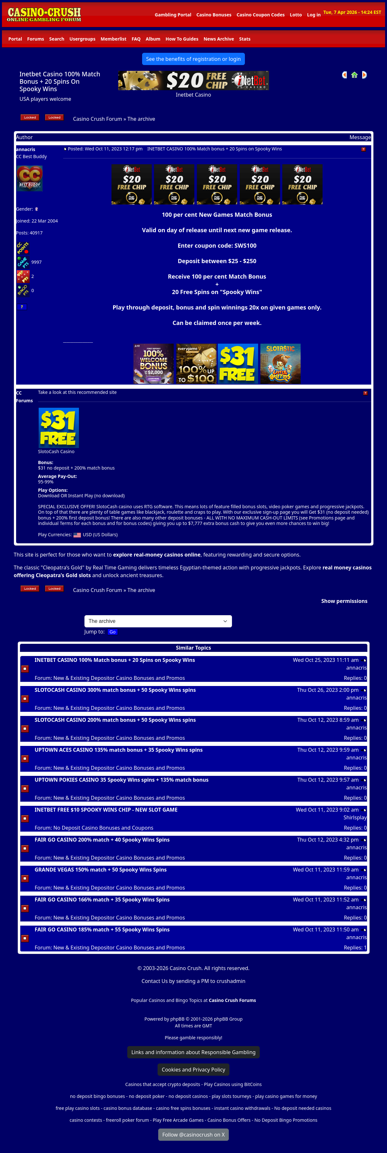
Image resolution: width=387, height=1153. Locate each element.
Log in (314, 15)
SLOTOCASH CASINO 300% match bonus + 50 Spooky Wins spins (115, 689)
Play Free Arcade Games (178, 1120)
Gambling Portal (173, 15)
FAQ (135, 39)
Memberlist (113, 39)
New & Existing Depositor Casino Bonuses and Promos (119, 677)
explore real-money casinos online (156, 554)
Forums (35, 39)
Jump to (93, 631)
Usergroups (83, 39)
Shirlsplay (355, 817)
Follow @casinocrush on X (193, 1134)
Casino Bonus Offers (229, 1120)
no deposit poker (147, 1096)
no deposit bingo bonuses (97, 1096)
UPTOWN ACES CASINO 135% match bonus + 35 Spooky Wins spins (119, 749)
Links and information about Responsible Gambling (193, 1052)
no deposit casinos (188, 1096)
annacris (25, 149)
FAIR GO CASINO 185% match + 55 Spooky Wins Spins (102, 929)
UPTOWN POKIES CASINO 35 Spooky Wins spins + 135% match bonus (122, 779)
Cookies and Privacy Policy (193, 1069)
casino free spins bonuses (183, 1108)
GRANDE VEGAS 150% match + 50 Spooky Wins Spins (101, 869)
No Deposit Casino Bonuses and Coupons (103, 827)
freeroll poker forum (127, 1120)
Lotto (296, 15)
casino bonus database (127, 1108)
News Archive (219, 39)
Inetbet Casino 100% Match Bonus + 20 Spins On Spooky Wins (60, 81)
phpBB (177, 1019)
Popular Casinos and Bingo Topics (166, 1000)
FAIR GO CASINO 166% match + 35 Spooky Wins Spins (102, 899)
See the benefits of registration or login (193, 58)
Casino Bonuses (214, 15)
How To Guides (182, 39)
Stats (244, 39)
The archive (141, 118)
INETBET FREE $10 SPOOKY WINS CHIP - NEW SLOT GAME (106, 809)
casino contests (86, 1120)
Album (153, 39)
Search (56, 39)
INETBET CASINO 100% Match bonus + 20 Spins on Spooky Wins (115, 659)
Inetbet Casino (193, 94)
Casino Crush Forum (97, 118)
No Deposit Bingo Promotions (285, 1120)
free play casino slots (78, 1108)
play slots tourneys (231, 1096)
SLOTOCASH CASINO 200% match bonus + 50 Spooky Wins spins (115, 719)
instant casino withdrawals (243, 1108)
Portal (15, 39)
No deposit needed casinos (302, 1108)
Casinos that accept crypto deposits (162, 1084)
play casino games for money (286, 1096)
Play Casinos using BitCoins (233, 1084)
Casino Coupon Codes (261, 15)
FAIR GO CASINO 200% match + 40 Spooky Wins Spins (102, 839)
